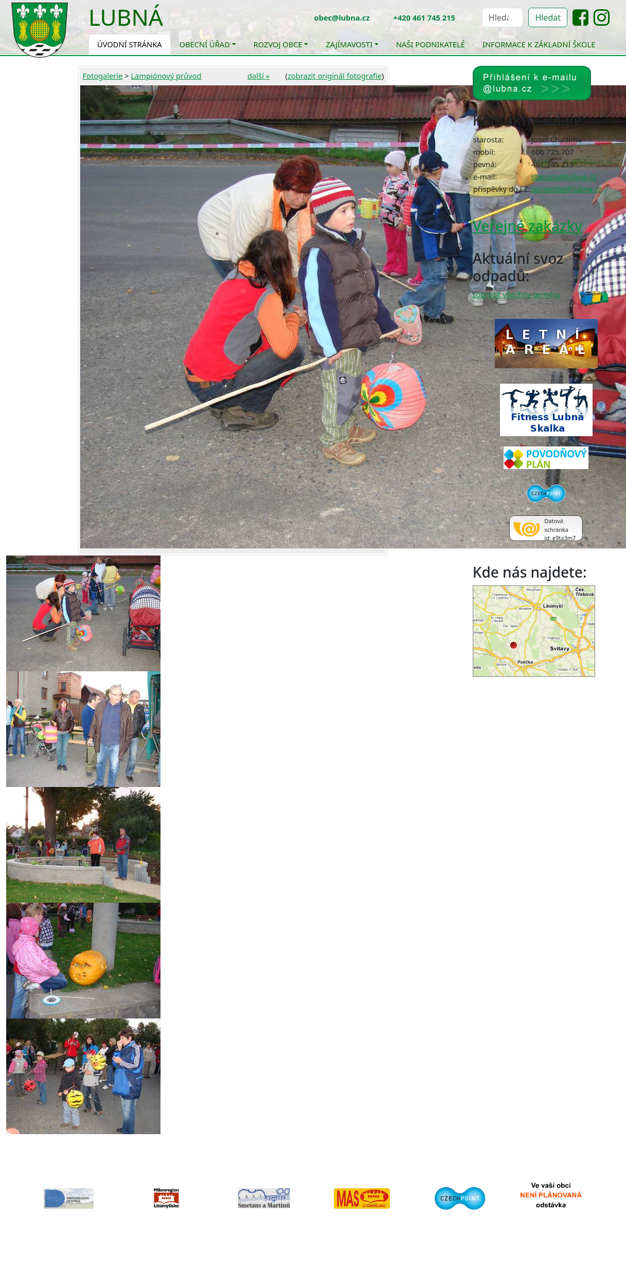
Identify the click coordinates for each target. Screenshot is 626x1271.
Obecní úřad (205, 44)
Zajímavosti (349, 44)
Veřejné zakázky (527, 226)
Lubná (125, 17)
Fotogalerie (102, 75)
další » (258, 75)
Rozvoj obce (278, 44)
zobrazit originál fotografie (335, 75)
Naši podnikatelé (430, 44)
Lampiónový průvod (166, 75)
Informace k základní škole (538, 44)
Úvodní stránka (129, 44)
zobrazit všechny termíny (517, 294)
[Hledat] (503, 17)
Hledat (548, 17)
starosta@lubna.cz (563, 176)
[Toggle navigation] (170, 23)
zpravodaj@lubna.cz (566, 189)
